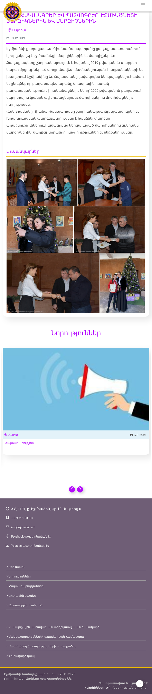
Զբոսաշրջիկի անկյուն (24, 605)
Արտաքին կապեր (21, 595)
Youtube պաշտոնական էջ (30, 545)
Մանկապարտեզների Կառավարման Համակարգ (45, 636)
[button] (139, 683)
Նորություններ (18, 576)
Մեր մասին (15, 566)
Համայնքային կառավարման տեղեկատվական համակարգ (52, 627)
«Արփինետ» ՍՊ (98, 687)
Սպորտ (17, 30)
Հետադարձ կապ (20, 656)
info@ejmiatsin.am (23, 527)
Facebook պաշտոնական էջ (31, 536)
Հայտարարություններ (25, 586)
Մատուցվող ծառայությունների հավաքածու (41, 646)
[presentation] (72, 489)
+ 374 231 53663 (22, 518)
